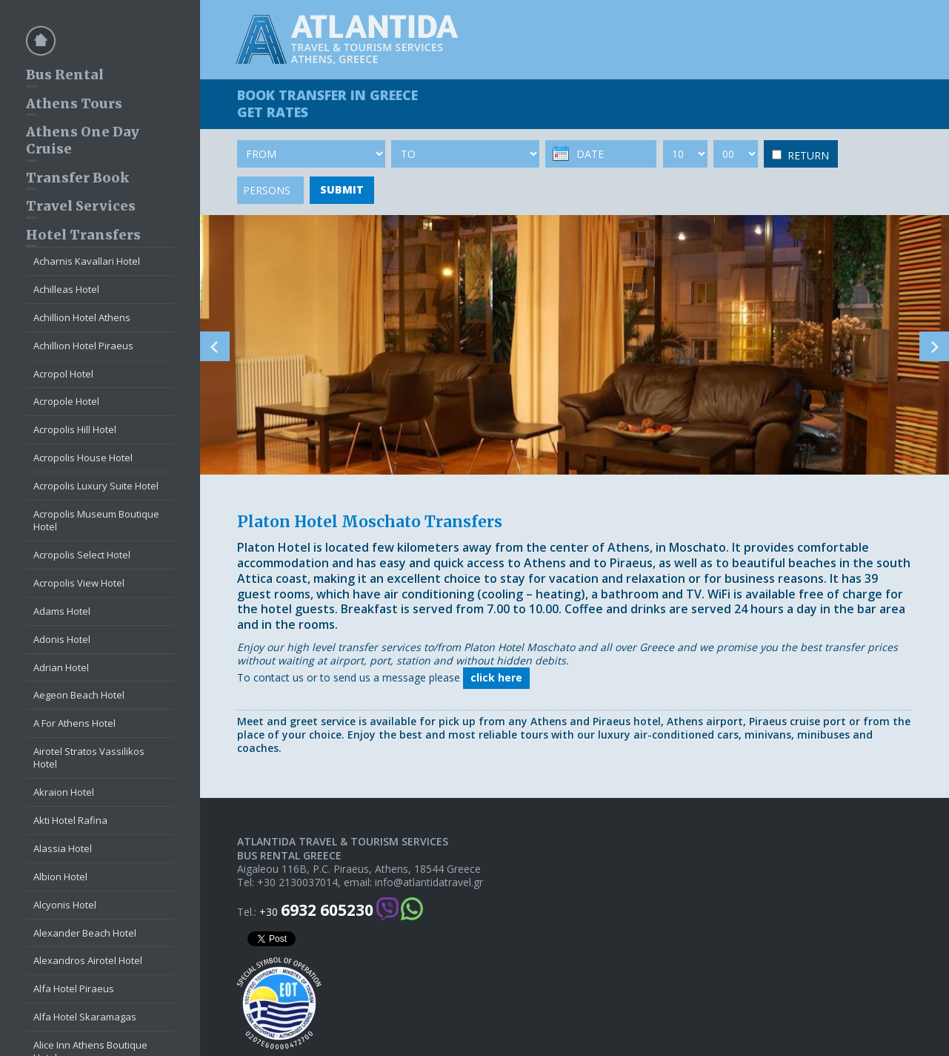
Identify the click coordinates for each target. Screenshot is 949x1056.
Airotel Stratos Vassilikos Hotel (88, 757)
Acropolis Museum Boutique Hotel (96, 520)
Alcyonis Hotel (64, 904)
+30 (316, 910)
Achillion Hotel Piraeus (83, 345)
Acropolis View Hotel (78, 583)
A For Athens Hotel (74, 723)
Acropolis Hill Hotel (74, 429)
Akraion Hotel (63, 792)
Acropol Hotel (63, 373)
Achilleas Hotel (66, 289)
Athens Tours (74, 103)
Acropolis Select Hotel (81, 554)
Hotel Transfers (83, 234)
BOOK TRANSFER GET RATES (327, 103)
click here (496, 677)
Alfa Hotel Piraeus (73, 988)
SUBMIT (342, 189)
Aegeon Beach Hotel (78, 695)
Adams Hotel (61, 611)
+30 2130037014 (297, 882)
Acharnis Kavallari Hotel (86, 261)
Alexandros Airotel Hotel (87, 960)
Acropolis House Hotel (83, 457)
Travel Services (81, 205)
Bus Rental (65, 74)
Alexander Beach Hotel (84, 933)
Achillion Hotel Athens (81, 317)
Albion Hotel (60, 876)
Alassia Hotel (62, 848)
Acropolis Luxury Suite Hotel (96, 485)
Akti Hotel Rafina (70, 820)
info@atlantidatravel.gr (429, 882)
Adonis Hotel (61, 639)
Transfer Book (77, 177)
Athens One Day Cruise (82, 140)
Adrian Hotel (61, 667)
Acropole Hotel (66, 401)
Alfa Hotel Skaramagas (84, 1016)
